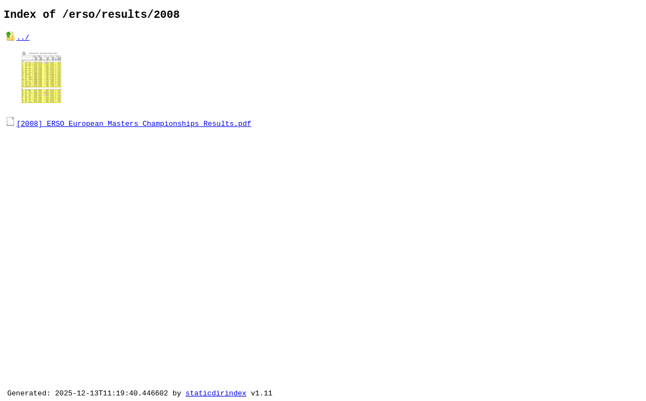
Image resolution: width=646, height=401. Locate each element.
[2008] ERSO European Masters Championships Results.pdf (134, 123)
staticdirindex (216, 393)
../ (23, 40)
